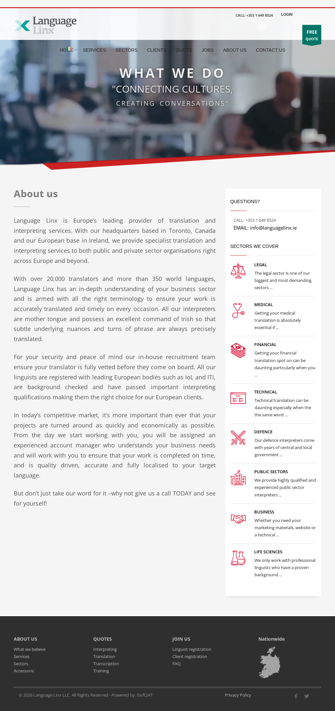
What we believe (29, 649)
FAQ (176, 664)
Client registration (189, 656)
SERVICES (94, 50)
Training (101, 671)
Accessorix (24, 671)
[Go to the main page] (45, 24)
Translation (104, 656)
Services (21, 656)
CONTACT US (270, 50)
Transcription (106, 664)
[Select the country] (70, 49)
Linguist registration (191, 649)
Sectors (21, 664)
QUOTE (311, 36)
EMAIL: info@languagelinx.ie (265, 227)
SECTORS (126, 50)
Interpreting (105, 649)
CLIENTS (156, 50)
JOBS (208, 50)
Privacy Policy (238, 695)
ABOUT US (234, 50)
